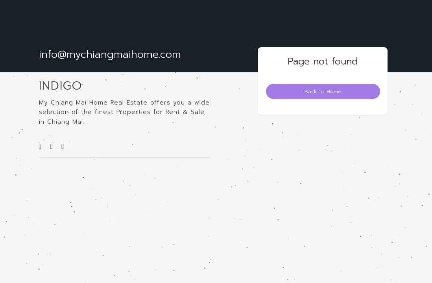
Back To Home (323, 91)
